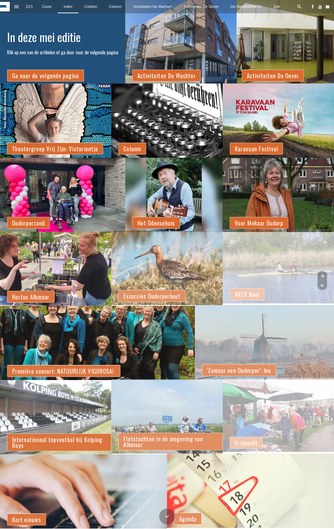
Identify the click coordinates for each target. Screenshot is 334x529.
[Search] (299, 6)
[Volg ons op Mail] (327, 6)
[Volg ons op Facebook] (312, 6)
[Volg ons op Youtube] (320, 6)
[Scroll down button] (167, 516)
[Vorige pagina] (322, 285)
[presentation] (167, 42)
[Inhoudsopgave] (16, 6)
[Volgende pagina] (322, 276)
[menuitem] (47, 6)
